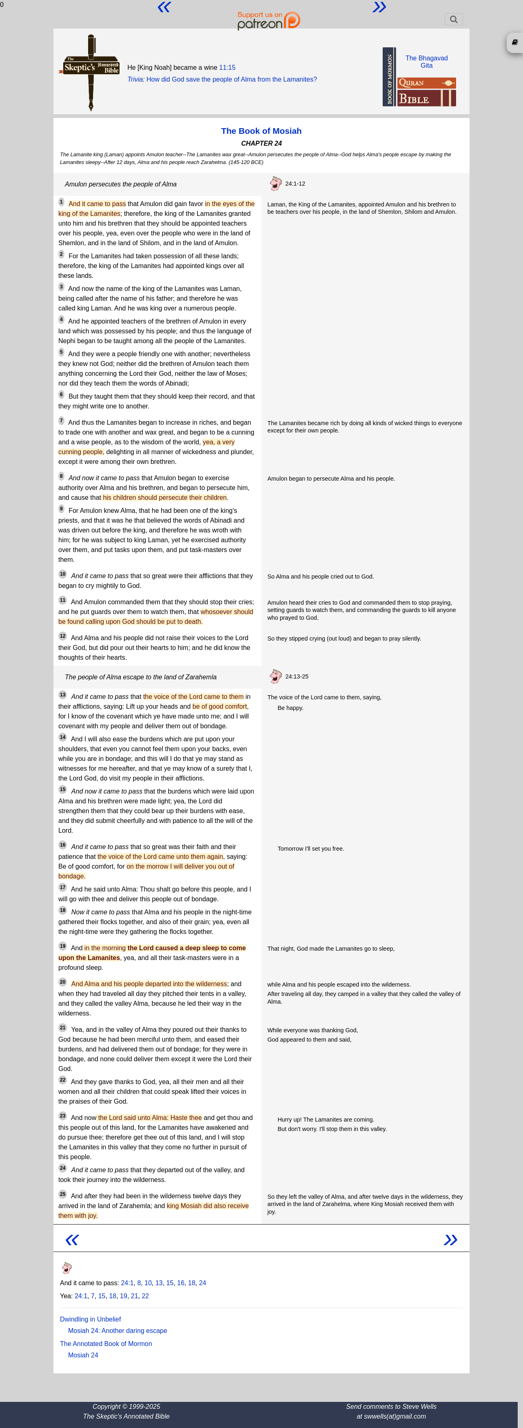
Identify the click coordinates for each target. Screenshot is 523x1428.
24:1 (127, 1282)
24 (202, 1282)
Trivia (135, 79)
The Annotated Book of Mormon (106, 1343)
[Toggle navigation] (454, 19)
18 (191, 1282)
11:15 (227, 67)
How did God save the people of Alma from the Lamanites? (231, 79)
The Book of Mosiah (261, 130)
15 (170, 1282)
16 (180, 1282)
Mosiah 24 (83, 1355)
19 (123, 1296)
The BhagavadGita (427, 62)
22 (145, 1296)
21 (134, 1296)
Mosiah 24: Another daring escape (117, 1330)
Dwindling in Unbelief (90, 1319)
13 (159, 1282)
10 (148, 1282)
